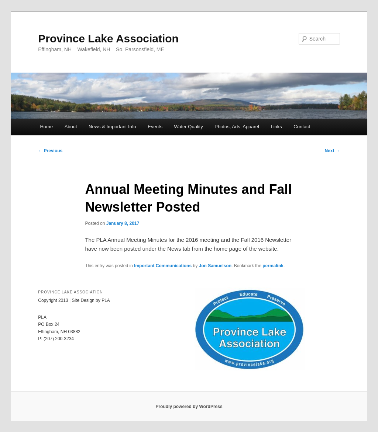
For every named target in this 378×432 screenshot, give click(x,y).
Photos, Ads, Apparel (236, 126)
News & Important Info (112, 126)
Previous (50, 150)
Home (46, 126)
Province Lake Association (108, 38)
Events (155, 126)
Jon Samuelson (215, 265)
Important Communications (163, 265)
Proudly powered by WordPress (188, 406)
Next (332, 150)
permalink (273, 265)
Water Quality (188, 126)
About (71, 126)
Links (276, 126)
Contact (301, 126)
